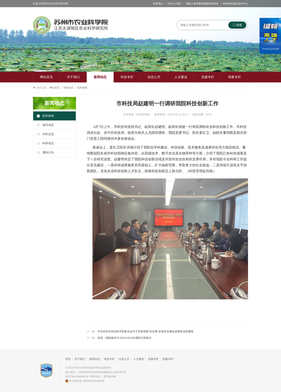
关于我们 (73, 77)
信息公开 (153, 77)
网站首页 (46, 77)
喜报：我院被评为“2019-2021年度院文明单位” (124, 337)
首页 (68, 359)
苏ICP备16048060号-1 (77, 376)
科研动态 (45, 143)
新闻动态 (100, 77)
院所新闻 (82, 87)
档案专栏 (234, 77)
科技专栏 (127, 77)
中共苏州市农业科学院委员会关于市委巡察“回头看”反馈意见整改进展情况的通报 (145, 331)
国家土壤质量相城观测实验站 (202, 3)
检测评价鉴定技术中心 (235, 3)
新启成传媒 (110, 376)
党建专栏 (207, 77)
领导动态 (45, 125)
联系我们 (158, 3)
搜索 (237, 25)
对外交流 (45, 134)
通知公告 (45, 152)
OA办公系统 (174, 3)
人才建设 (180, 77)
